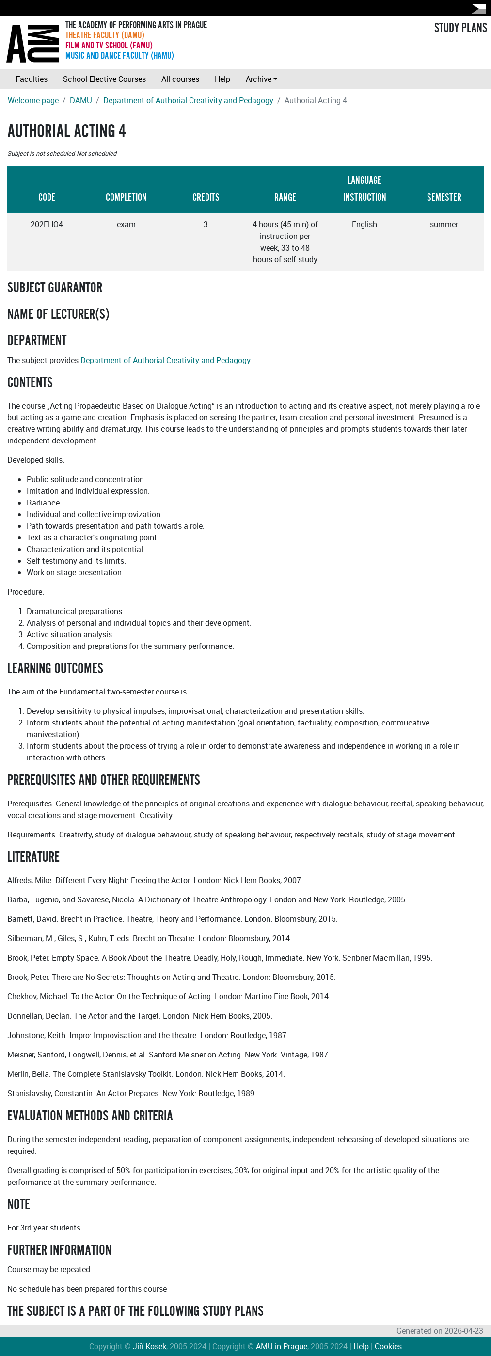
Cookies (388, 1346)
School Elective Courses (104, 79)
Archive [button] (258, 79)
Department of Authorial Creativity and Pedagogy (188, 100)
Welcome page (33, 100)
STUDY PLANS (460, 28)
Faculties (32, 79)
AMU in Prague (281, 1346)
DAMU (81, 100)
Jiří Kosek (149, 1346)
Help (222, 79)
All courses (180, 79)
